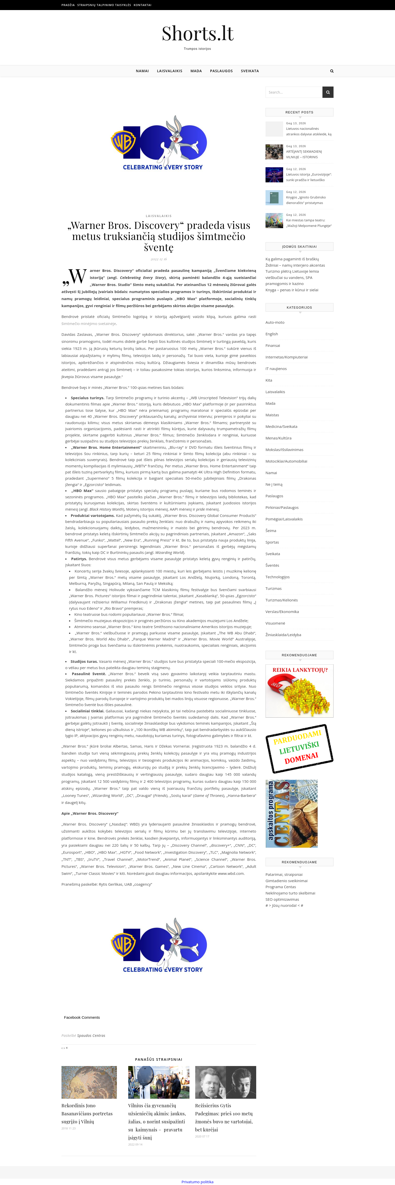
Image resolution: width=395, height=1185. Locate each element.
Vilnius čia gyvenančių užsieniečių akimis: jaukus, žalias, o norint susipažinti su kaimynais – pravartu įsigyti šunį (157, 1121)
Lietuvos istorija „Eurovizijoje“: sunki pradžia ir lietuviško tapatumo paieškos (309, 177)
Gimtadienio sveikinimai (287, 880)
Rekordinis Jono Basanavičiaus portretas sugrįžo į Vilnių (87, 1113)
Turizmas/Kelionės (282, 599)
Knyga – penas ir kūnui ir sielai (292, 289)
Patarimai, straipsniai (284, 874)
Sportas (272, 542)
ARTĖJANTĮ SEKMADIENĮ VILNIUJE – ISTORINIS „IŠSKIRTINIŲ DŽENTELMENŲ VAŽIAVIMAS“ (308, 154)
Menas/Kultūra (278, 437)
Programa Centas (281, 886)
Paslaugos (221, 70)
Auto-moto (275, 322)
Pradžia (68, 5)
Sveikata (250, 70)
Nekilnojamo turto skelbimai (290, 892)
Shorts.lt (197, 32)
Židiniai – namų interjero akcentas (295, 265)
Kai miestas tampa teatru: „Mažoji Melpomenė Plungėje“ (309, 223)
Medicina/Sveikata (282, 426)
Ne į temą (274, 484)
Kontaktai (143, 5)
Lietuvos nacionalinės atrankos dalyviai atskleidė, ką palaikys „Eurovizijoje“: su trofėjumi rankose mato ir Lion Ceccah (309, 131)
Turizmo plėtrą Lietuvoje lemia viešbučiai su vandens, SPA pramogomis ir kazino (292, 277)
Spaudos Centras (91, 1035)
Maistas (272, 414)
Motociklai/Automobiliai (286, 461)
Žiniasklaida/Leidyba (283, 634)
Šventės (272, 565)
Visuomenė (275, 623)
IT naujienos (276, 368)
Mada (196, 70)
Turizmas (274, 588)
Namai (142, 70)
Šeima (271, 530)
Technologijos (278, 576)
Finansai (273, 345)
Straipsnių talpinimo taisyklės (104, 5)
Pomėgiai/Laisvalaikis (284, 518)
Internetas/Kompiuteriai (287, 356)
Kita (269, 380)
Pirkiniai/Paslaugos (282, 507)
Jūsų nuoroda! (284, 905)
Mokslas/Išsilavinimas (284, 449)
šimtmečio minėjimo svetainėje (88, 323)
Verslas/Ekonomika (282, 611)
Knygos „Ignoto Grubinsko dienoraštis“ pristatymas (306, 200)
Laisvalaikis (169, 70)
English (272, 333)
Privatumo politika (197, 1181)
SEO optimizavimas (282, 899)
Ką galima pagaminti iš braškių (292, 258)
